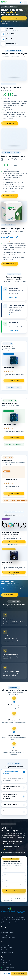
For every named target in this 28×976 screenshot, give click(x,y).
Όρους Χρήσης (15, 884)
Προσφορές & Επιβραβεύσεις (8, 937)
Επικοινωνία (4, 950)
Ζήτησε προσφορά (14, 18)
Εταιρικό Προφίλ (5, 945)
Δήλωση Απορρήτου (14, 886)
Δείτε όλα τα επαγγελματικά (14, 444)
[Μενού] (25, 2)
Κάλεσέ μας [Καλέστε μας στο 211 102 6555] (6, 973)
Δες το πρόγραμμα (9, 123)
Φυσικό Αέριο (4, 935)
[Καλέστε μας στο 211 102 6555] (21, 2)
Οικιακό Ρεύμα (5, 930)
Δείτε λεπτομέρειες (13, 383)
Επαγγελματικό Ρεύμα (7, 932)
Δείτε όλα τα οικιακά (14, 387)
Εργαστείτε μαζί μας (6, 947)
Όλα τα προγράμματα (7, 952)
